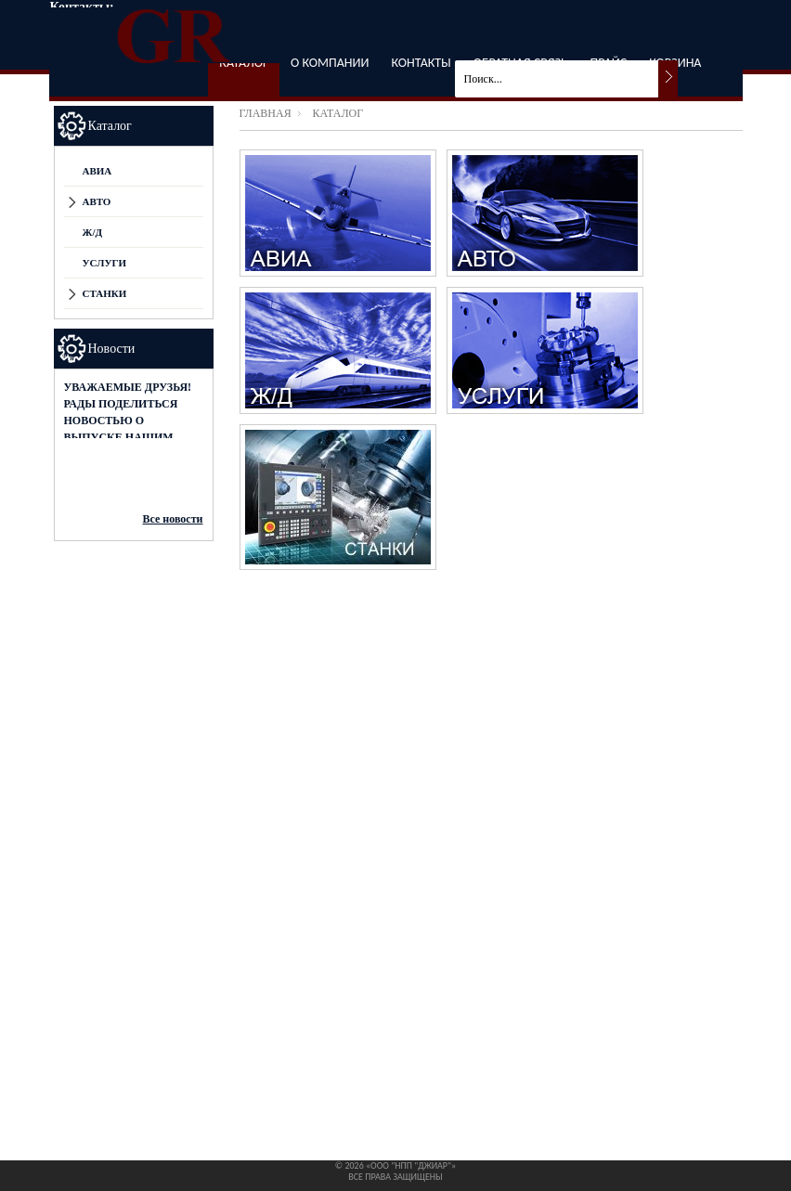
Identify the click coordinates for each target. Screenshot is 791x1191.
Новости (112, 349)
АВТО (97, 201)
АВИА (97, 170)
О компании (330, 63)
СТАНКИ (105, 293)
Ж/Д (93, 232)
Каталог (110, 126)
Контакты (420, 63)
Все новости (173, 518)
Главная (266, 113)
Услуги (105, 262)
